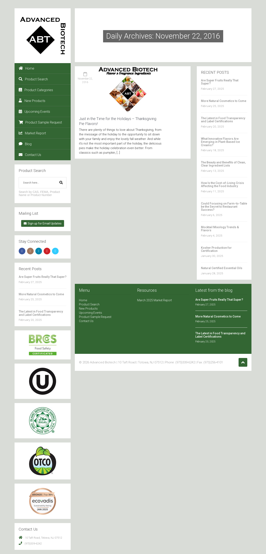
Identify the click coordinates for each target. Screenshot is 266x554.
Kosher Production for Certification (216, 249)
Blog (25, 144)
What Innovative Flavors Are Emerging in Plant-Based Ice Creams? (220, 142)
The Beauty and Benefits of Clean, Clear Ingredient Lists (223, 164)
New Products (32, 101)
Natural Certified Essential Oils (221, 268)
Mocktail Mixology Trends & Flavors (220, 229)
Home (26, 68)
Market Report (32, 133)
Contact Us (30, 155)
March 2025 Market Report (154, 300)
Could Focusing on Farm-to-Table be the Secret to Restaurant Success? (224, 207)
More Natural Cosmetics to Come (41, 294)
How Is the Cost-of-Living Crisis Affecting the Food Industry (222, 184)
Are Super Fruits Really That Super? (42, 276)
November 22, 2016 (85, 80)
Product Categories (36, 90)
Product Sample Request (40, 122)
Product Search (33, 79)
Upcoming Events (34, 111)
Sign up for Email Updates (43, 223)
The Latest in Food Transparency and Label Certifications (41, 313)
